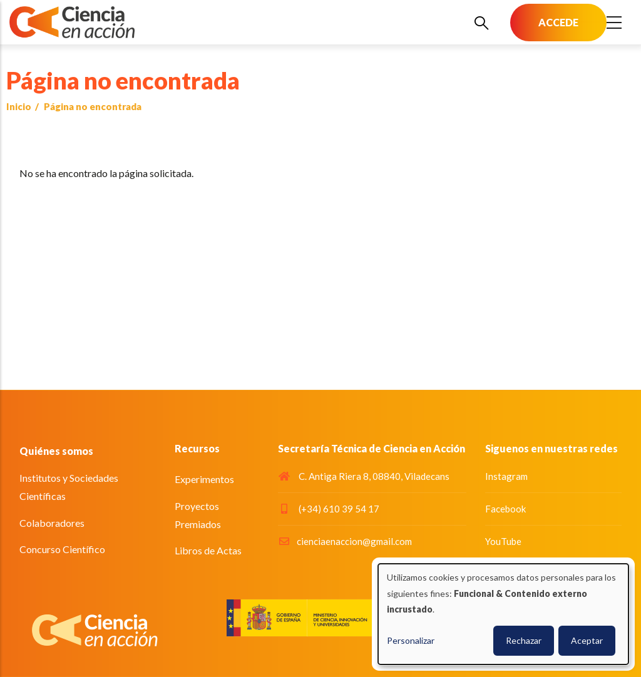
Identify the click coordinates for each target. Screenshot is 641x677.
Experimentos (204, 479)
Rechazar (523, 640)
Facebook (505, 508)
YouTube (503, 541)
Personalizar (410, 640)
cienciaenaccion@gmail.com (345, 541)
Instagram (506, 476)
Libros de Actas (208, 550)
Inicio (18, 106)
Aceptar (587, 640)
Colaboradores (52, 523)
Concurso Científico (62, 549)
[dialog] (503, 614)
